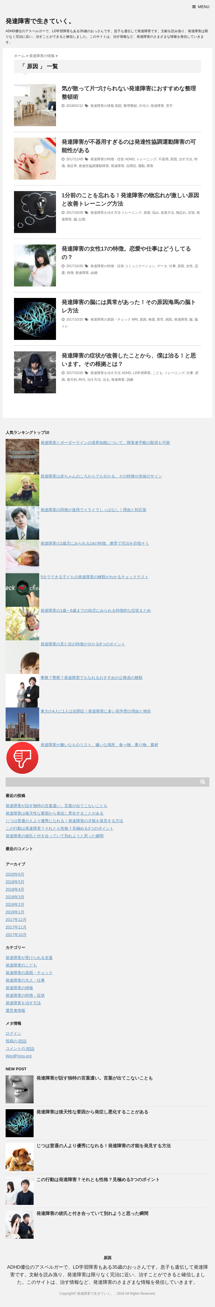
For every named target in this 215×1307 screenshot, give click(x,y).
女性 (189, 266)
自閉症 (131, 166)
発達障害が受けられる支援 (29, 957)
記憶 (82, 219)
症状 (191, 213)
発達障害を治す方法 (105, 213)
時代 (82, 380)
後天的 (72, 380)
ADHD (129, 159)
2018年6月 (15, 874)
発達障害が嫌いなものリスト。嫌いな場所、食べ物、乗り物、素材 (99, 744)
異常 (160, 319)
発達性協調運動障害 (94, 166)
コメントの (20, 1048)
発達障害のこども (21, 965)
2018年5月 (15, 882)
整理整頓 (130, 106)
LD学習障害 (142, 373)
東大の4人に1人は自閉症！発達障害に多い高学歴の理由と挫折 (96, 711)
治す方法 (185, 159)
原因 (118, 106)
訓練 (130, 380)
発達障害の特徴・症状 (107, 159)
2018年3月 (15, 897)
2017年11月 (16, 927)
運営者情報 (15, 1010)
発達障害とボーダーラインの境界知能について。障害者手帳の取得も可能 (105, 442)
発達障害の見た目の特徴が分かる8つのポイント (83, 644)
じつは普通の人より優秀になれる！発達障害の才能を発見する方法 (64, 821)
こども (158, 373)
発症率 (72, 166)
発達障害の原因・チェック (110, 319)
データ (162, 266)
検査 (151, 319)
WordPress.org (19, 1056)
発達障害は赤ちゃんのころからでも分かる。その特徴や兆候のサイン (101, 476)
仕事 (172, 266)
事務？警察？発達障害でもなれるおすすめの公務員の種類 (91, 677)
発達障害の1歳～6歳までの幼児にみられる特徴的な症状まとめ (96, 610)
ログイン (13, 1033)
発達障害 (157, 106)
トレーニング (146, 159)
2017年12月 (16, 919)
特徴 (70, 273)
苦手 (169, 106)
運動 (141, 166)
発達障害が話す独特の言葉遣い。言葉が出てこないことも (57, 805)
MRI (135, 319)
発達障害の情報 (102, 106)
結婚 (94, 273)
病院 (168, 319)
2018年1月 (15, 912)
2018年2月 (15, 904)
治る (106, 380)
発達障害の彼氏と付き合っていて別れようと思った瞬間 (55, 836)
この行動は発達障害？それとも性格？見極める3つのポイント (60, 828)
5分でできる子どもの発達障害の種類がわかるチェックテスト (95, 577)
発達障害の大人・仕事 (25, 980)
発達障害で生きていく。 (40, 21)
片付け (144, 106)
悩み (155, 213)
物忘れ (181, 213)
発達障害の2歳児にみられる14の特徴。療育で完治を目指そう (95, 543)
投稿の (16, 1041)
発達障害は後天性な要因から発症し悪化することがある (55, 813)
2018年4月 (15, 889)
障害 (150, 166)
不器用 (163, 159)
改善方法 (167, 213)
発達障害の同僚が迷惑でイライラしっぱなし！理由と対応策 (93, 509)
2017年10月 (16, 934)
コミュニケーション (140, 266)
